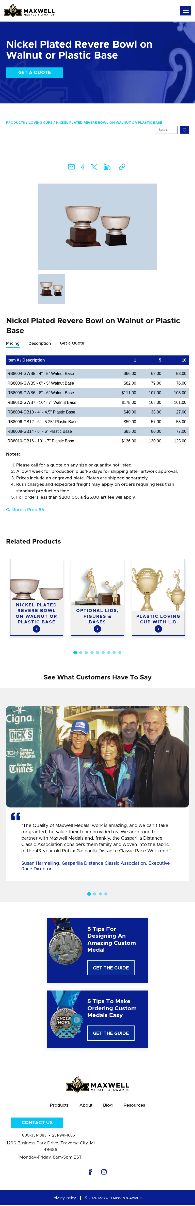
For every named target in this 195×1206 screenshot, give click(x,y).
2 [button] (80, 652)
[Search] (166, 130)
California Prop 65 (25, 510)
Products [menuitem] (15, 122)
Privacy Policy (64, 1199)
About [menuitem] (85, 1106)
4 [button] (91, 652)
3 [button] (86, 652)
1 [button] (75, 652)
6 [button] (103, 652)
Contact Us (37, 1123)
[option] (97, 227)
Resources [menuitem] (135, 1106)
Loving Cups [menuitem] (40, 122)
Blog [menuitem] (108, 1106)
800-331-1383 (34, 1136)
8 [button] (114, 652)
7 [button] (108, 652)
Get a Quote (34, 72)
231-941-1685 (63, 1136)
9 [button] (119, 652)
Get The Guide (111, 968)
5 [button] (97, 652)
